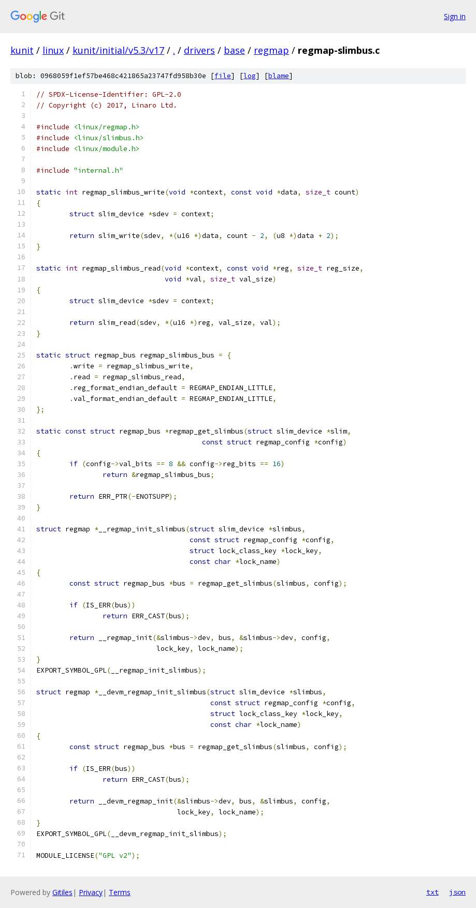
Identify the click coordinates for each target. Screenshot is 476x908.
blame (278, 75)
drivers (199, 50)
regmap (271, 50)
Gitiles (62, 892)
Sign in (455, 16)
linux (53, 50)
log (249, 75)
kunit (22, 50)
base (234, 50)
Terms (120, 892)
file (222, 75)
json (457, 892)
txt (432, 892)
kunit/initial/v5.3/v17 (118, 50)
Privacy (91, 892)
